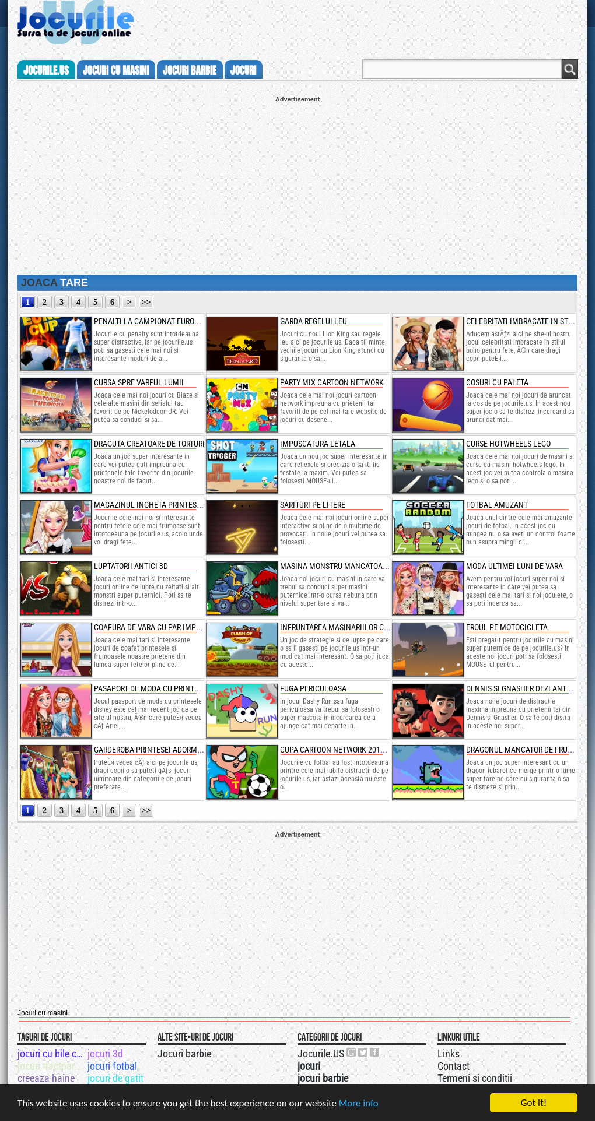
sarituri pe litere (312, 504)
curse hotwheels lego (508, 443)
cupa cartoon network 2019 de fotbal (351, 749)
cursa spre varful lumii (139, 382)
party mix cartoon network (332, 382)
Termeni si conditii (475, 1078)
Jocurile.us (46, 70)
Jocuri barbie (184, 1054)
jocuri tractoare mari (52, 1066)
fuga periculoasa (313, 688)
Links (449, 1054)
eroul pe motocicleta (507, 627)
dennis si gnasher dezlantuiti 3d (528, 688)
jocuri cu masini (116, 70)
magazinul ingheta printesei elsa (158, 504)
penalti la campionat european (153, 321)
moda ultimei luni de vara (514, 566)
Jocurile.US (321, 1054)
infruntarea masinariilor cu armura (349, 627)
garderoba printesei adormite (151, 749)
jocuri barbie (189, 70)
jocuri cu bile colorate (52, 1054)
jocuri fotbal (112, 1066)
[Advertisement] (298, 184)
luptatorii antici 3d (131, 566)
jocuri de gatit (116, 1078)
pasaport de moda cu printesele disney (167, 688)
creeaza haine (46, 1078)
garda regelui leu (313, 321)
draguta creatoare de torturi (149, 443)
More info (359, 1103)
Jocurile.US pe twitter (363, 1052)
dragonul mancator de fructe (523, 749)
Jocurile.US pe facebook (375, 1052)
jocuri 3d (105, 1054)
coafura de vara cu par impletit (154, 627)
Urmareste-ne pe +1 (351, 1052)
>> (146, 302)
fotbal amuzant (497, 504)
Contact (454, 1066)
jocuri (243, 70)
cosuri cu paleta (497, 382)
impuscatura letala (317, 443)
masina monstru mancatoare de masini (354, 566)
